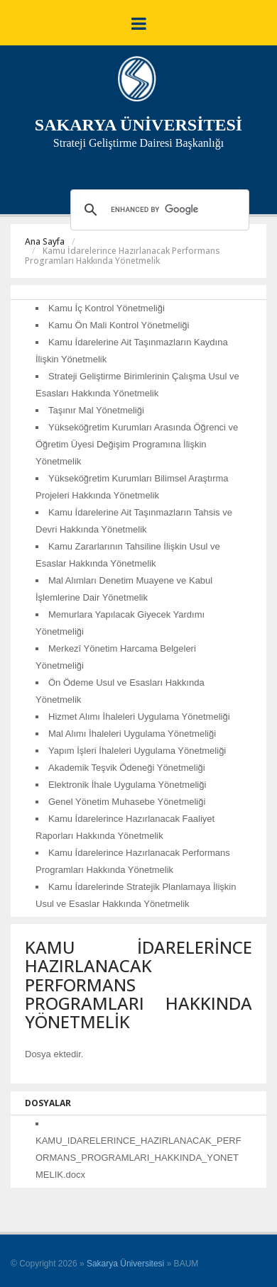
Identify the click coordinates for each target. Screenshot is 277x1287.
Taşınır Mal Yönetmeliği (96, 410)
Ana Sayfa (45, 241)
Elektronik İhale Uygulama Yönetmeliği (127, 784)
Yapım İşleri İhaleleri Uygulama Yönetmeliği (137, 750)
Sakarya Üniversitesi (125, 1264)
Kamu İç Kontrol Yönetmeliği (106, 308)
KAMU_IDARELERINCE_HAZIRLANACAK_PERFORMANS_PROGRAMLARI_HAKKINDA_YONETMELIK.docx (138, 1157)
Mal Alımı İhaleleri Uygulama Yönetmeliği (132, 733)
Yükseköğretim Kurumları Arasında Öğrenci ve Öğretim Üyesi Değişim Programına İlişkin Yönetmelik (137, 444)
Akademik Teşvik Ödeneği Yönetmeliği (126, 767)
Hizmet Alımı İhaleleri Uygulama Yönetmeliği (139, 716)
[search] (158, 210)
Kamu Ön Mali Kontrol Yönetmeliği (118, 325)
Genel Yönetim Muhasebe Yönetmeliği (126, 801)
